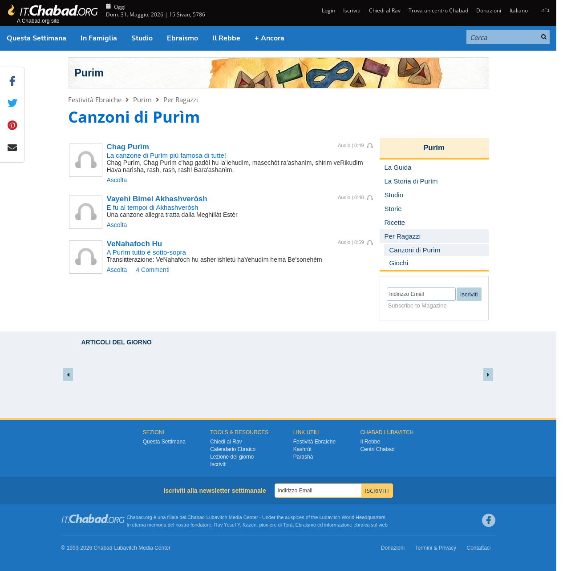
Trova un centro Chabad (438, 10)
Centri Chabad (377, 449)
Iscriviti (351, 10)
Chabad (196, 517)
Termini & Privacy (435, 548)
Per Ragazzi (180, 99)
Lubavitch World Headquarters (352, 517)
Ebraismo (182, 38)
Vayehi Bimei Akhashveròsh (157, 199)
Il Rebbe (226, 38)
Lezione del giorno (232, 457)
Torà (287, 524)
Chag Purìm (128, 147)
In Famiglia (99, 38)
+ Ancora (269, 38)
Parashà (303, 457)
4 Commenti (152, 269)
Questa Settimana (36, 38)
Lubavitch (217, 517)
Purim (89, 73)
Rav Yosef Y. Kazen (235, 524)
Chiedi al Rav (385, 10)
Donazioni (488, 10)
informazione (338, 524)
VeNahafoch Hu (134, 244)
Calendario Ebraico (232, 449)
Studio (142, 38)
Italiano (519, 10)
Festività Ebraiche (95, 99)
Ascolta (117, 180)
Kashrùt (302, 449)
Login (327, 10)
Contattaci (478, 548)
